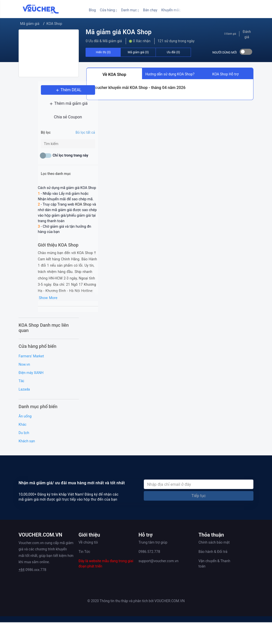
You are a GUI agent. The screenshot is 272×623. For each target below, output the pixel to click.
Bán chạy (150, 10)
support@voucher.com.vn (158, 562)
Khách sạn (27, 442)
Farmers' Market (31, 357)
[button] (108, 10)
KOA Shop (54, 24)
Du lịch (24, 434)
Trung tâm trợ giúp (153, 543)
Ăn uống (25, 417)
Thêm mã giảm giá (49, 106)
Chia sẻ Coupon (49, 119)
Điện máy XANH (31, 373)
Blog (92, 10)
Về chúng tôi (88, 543)
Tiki (21, 382)
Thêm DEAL (48, 92)
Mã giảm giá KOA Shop (119, 32)
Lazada (24, 390)
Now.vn (24, 365)
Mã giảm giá (29, 24)
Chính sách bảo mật (214, 543)
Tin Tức (84, 553)
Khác (22, 425)
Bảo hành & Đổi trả (212, 553)
